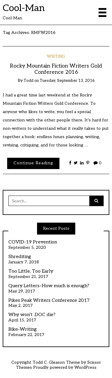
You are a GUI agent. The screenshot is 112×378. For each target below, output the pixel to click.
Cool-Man (24, 8)
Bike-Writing (22, 329)
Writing (56, 56)
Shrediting (19, 257)
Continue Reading (33, 162)
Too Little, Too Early (30, 271)
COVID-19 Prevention (32, 242)
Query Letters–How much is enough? (48, 286)
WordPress (85, 367)
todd (28, 80)
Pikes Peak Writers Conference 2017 (49, 300)
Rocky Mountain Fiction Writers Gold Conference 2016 (56, 69)
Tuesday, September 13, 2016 (67, 80)
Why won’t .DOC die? (32, 315)
